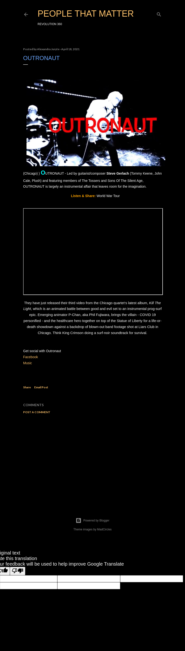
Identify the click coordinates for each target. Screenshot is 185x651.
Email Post (41, 387)
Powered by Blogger (92, 520)
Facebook (30, 357)
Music (28, 363)
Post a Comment (36, 412)
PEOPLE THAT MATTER (86, 14)
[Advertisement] (92, 459)
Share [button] (27, 387)
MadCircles (104, 529)
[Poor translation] (17, 571)
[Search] (159, 13)
